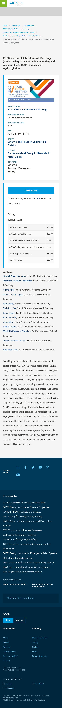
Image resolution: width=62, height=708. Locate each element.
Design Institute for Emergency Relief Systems (30, 553)
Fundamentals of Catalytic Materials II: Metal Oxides (21, 36)
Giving (35, 642)
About (5, 638)
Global (35, 647)
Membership (9, 628)
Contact (6, 661)
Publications (16, 25)
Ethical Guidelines (39, 638)
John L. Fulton (10, 326)
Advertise (7, 647)
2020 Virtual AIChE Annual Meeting (16, 29)
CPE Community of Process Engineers (22, 530)
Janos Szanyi (9, 313)
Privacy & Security (39, 656)
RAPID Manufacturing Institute (22, 511)
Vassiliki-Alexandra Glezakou (17, 331)
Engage (9, 684)
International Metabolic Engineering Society (28, 562)
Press (34, 651)
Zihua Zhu (8, 322)
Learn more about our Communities (42, 585)
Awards (6, 642)
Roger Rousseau (10, 349)
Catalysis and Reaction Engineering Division (18, 32)
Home (5, 25)
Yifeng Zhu (8, 290)
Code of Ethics (9, 651)
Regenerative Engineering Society (22, 571)
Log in (37, 198)
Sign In (19, 620)
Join (8, 620)
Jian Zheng (8, 303)
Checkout (31, 190)
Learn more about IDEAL (15, 584)
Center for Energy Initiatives (19, 534)
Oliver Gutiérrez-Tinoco (14, 340)
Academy (36, 628)
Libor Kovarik (9, 317)
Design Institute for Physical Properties (26, 507)
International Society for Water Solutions (26, 567)
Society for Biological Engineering (22, 516)
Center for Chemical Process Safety (24, 502)
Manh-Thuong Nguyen (13, 294)
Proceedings (29, 25)
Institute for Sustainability (17, 557)
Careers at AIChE (10, 656)
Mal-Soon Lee (9, 308)
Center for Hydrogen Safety (20, 539)
